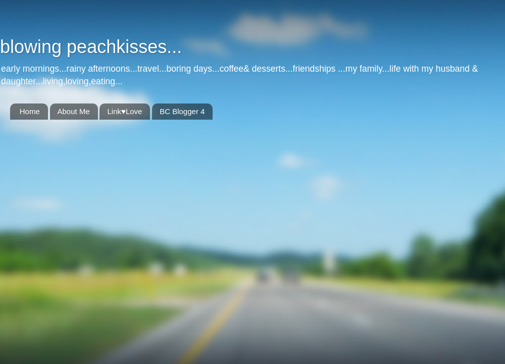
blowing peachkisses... (91, 46)
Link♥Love (124, 111)
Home (30, 111)
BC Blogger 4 (182, 111)
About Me (74, 111)
